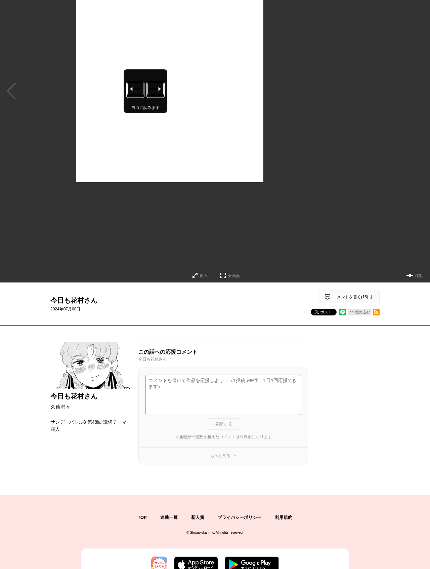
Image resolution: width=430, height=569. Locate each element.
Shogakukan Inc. (202, 532)
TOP (142, 517)
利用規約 (283, 517)
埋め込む (362, 312)
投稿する (223, 424)
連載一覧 (169, 517)
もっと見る (220, 455)
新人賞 (197, 517)
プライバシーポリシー (239, 517)
